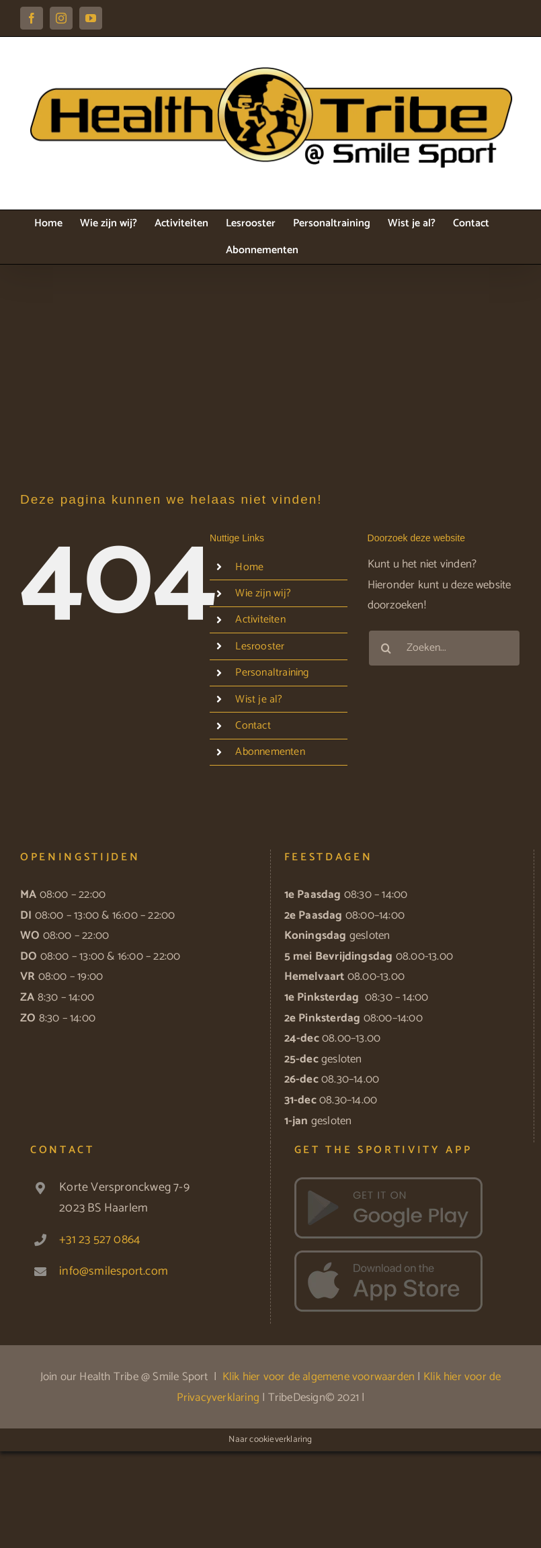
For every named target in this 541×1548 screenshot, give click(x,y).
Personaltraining (271, 673)
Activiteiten (260, 619)
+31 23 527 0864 (99, 1240)
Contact (252, 726)
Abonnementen (269, 752)
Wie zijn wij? (263, 593)
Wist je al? (258, 699)
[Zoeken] (386, 648)
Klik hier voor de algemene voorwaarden (318, 1376)
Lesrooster (259, 646)
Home (249, 567)
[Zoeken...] (444, 648)
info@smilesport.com (113, 1271)
